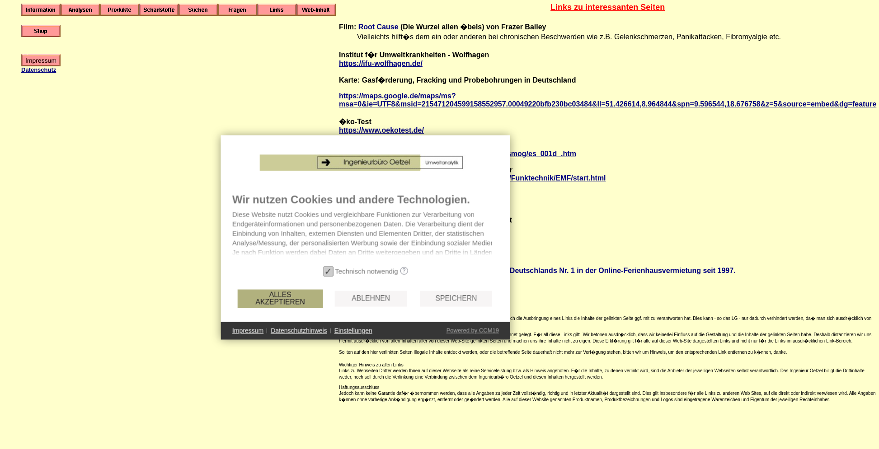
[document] (359, 243)
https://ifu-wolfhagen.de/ (381, 63)
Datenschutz (38, 69)
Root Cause (378, 27)
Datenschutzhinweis (292, 345)
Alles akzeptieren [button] (273, 313)
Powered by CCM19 (466, 345)
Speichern (449, 313)
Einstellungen (347, 345)
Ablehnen (364, 313)
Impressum (241, 345)
